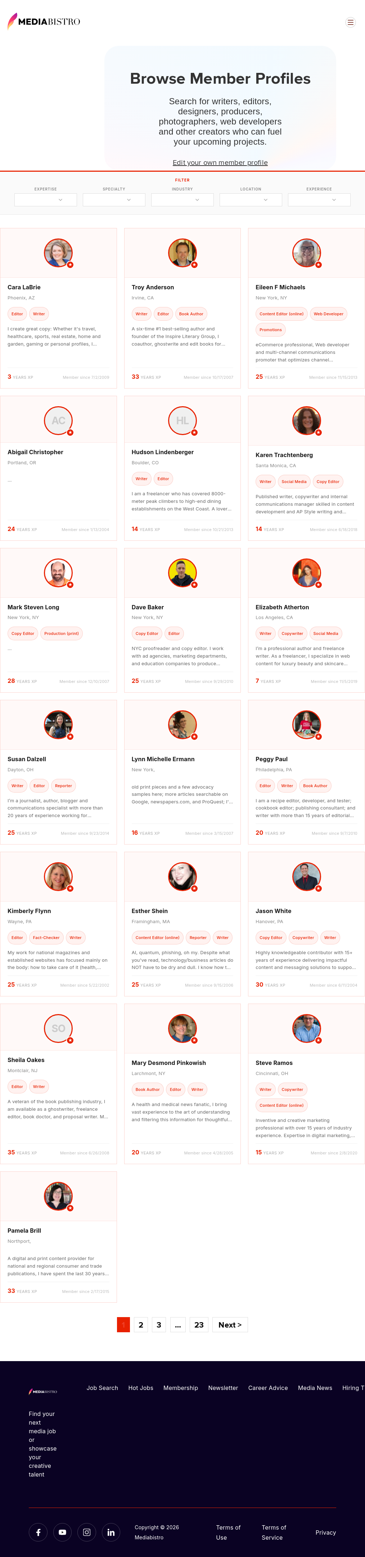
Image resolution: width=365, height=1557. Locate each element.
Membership (180, 1387)
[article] (58, 308)
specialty (114, 189)
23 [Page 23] (199, 1325)
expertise (46, 189)
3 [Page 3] (159, 1325)
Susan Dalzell (27, 759)
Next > (230, 1325)
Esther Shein (150, 911)
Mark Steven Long (33, 607)
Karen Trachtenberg (284, 455)
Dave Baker (148, 607)
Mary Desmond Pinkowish (169, 1062)
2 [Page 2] (141, 1325)
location (250, 189)
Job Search (102, 1387)
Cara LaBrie (24, 287)
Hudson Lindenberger (163, 452)
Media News (315, 1387)
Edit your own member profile (220, 162)
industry (182, 189)
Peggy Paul (272, 759)
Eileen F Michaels (280, 287)
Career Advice (268, 1387)
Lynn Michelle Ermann (163, 759)
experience (319, 189)
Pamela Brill (24, 1230)
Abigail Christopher (35, 452)
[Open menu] (350, 22)
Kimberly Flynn (29, 911)
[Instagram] (86, 1532)
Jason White (273, 911)
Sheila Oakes (26, 1059)
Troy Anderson (153, 287)
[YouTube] (62, 1532)
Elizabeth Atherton (282, 607)
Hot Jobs (140, 1387)
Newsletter (223, 1387)
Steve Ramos (274, 1062)
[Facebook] (38, 1532)
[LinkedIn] (111, 1532)
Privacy (326, 1532)
